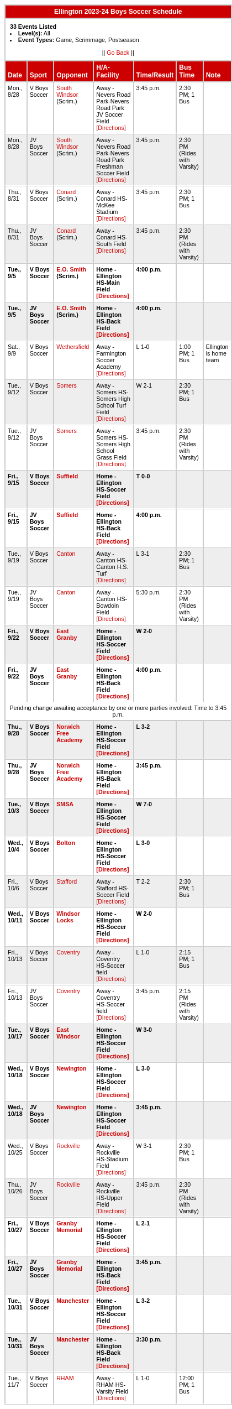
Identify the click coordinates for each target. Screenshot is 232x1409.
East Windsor (68, 1033)
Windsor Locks (68, 916)
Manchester (72, 1300)
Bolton (65, 842)
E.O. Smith (71, 269)
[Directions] (110, 127)
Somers (66, 385)
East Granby (66, 634)
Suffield (67, 476)
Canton (65, 553)
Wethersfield (72, 346)
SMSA (64, 804)
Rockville (68, 1145)
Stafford (66, 881)
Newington (71, 1068)
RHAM (64, 1378)
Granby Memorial (69, 1226)
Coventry (68, 952)
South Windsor (67, 91)
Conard (66, 192)
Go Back (118, 52)
